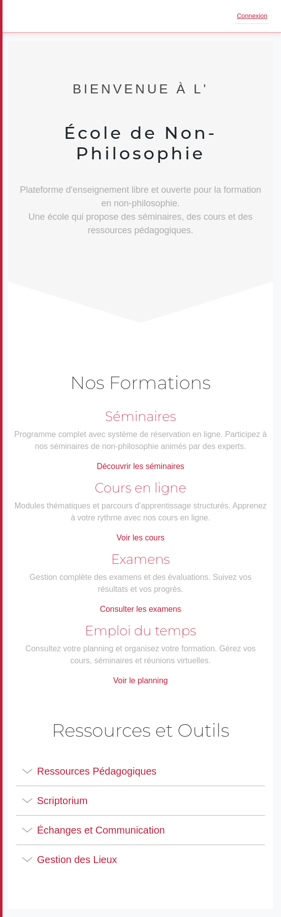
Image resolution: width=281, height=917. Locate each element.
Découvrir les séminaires (140, 466)
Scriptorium (62, 800)
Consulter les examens (141, 609)
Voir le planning (140, 680)
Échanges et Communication (101, 830)
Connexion (252, 15)
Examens (140, 559)
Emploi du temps (140, 631)
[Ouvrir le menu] (22, 16)
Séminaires (140, 417)
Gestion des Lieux (77, 859)
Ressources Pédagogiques (96, 771)
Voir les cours (140, 537)
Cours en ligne (140, 488)
